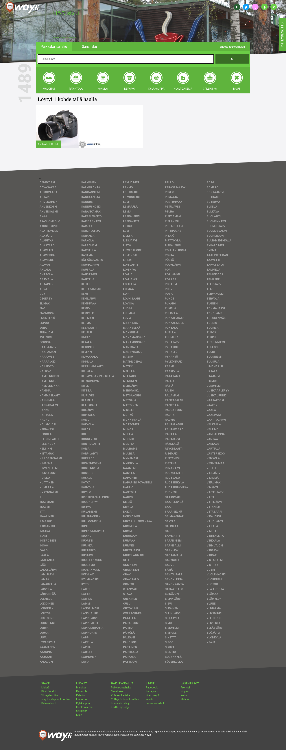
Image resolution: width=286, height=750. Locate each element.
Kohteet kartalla (120, 695)
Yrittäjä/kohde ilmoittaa (125, 699)
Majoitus (81, 687)
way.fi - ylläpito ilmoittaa (55, 699)
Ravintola (81, 691)
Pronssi (185, 687)
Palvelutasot (48, 703)
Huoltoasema (84, 707)
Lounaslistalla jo (120, 703)
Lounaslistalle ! (155, 703)
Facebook (152, 687)
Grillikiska (81, 711)
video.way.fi (152, 695)
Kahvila (80, 695)
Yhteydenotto (49, 695)
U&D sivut (66, 13)
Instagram (152, 691)
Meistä (45, 687)
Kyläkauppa (83, 703)
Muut (79, 715)
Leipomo (81, 699)
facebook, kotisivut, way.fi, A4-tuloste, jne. (66, 37)
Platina (185, 699)
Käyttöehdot (48, 691)
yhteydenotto (282, 34)
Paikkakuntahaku (121, 687)
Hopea (185, 691)
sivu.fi (149, 699)
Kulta (184, 695)
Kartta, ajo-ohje (120, 707)
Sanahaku (117, 691)
